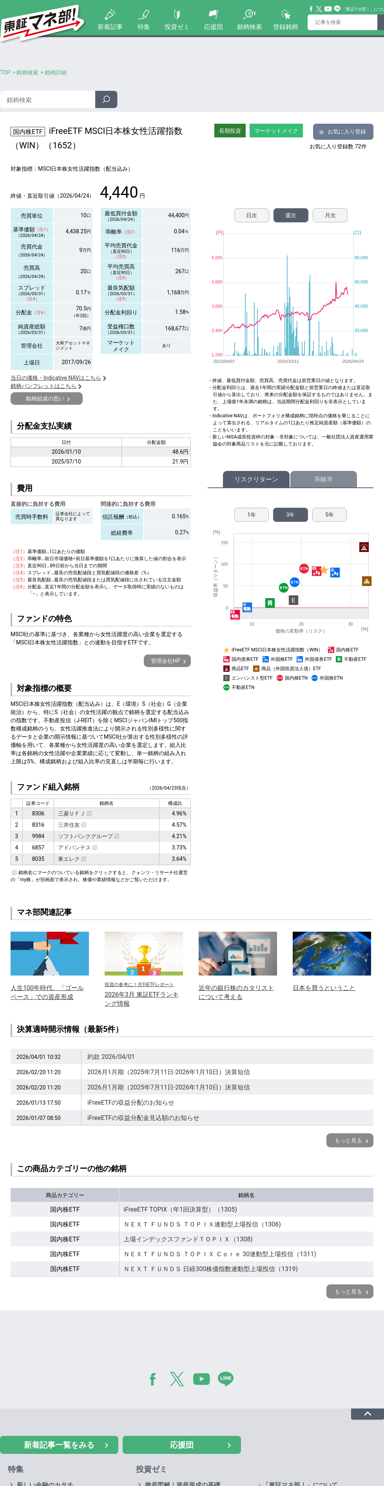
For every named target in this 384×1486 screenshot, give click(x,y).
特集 (144, 27)
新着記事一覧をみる (59, 1445)
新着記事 (110, 27)
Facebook (311, 9)
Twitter (319, 9)
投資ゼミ (177, 27)
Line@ (337, 9)
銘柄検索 (249, 27)
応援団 (213, 27)
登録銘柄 (285, 27)
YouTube (328, 9)
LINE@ (228, 1381)
